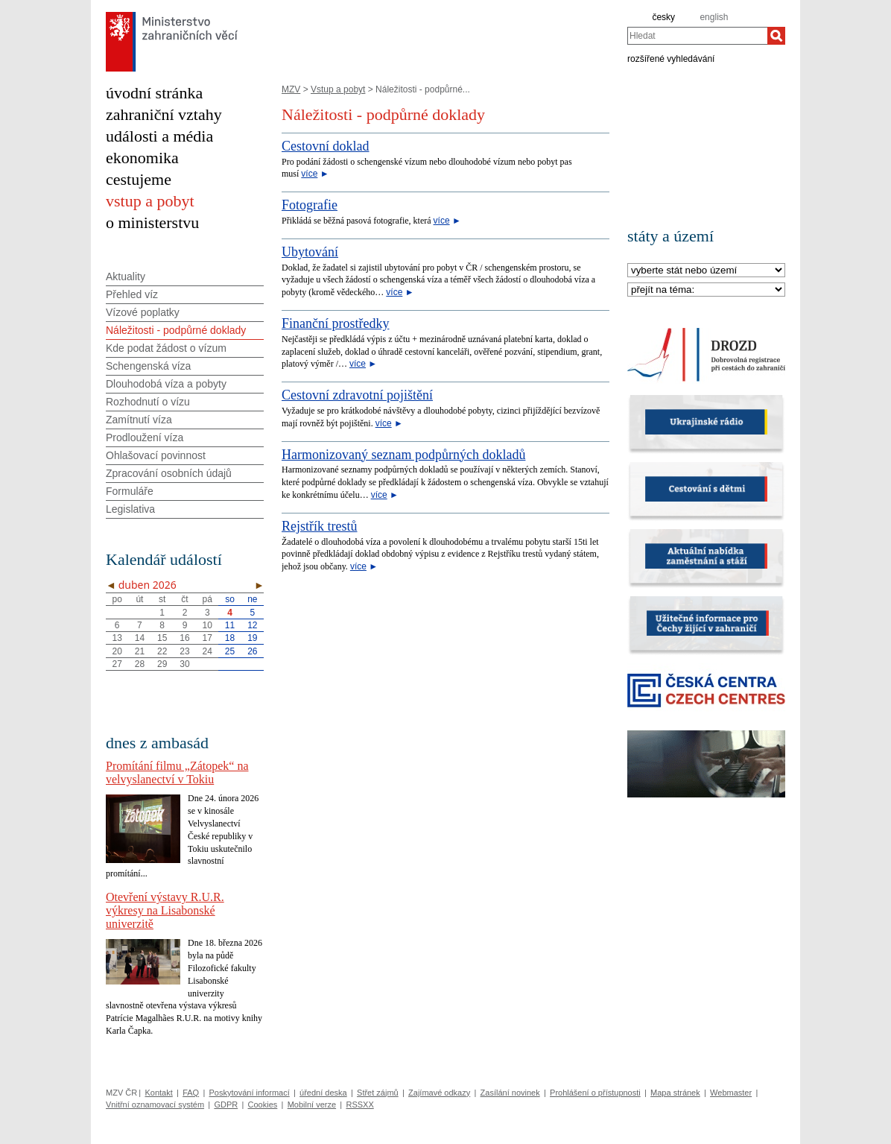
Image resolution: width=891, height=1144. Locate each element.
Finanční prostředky (335, 323)
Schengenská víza (148, 366)
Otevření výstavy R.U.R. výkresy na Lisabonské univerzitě (165, 910)
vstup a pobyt (150, 201)
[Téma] (706, 290)
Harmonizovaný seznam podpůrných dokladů (403, 454)
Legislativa (130, 509)
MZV (291, 89)
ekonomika (142, 157)
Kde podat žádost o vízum (166, 348)
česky (663, 17)
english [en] (714, 17)
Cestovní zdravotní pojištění (357, 395)
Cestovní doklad (326, 146)
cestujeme (138, 179)
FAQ (191, 1092)
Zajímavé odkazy (439, 1092)
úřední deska (323, 1092)
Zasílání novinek (510, 1092)
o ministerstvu (152, 222)
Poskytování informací (249, 1092)
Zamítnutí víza (139, 420)
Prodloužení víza (144, 437)
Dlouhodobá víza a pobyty (166, 384)
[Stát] (706, 271)
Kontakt (158, 1092)
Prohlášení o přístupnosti (595, 1092)
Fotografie (309, 204)
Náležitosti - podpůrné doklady (176, 330)
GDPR (226, 1104)
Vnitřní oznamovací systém (155, 1104)
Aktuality (125, 276)
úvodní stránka (154, 92)
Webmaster (731, 1092)
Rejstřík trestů (320, 526)
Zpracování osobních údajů (169, 473)
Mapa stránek (675, 1092)
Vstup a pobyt (338, 89)
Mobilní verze (312, 1104)
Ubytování (310, 251)
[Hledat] (776, 36)
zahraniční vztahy (164, 114)
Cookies (263, 1104)
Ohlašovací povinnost (156, 455)
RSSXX (359, 1104)
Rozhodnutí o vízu (148, 402)
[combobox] (697, 36)
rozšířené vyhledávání (670, 58)
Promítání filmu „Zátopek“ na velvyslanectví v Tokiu (177, 772)
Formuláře (129, 491)
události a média (159, 136)
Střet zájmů (378, 1092)
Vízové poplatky (143, 312)
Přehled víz (132, 294)
